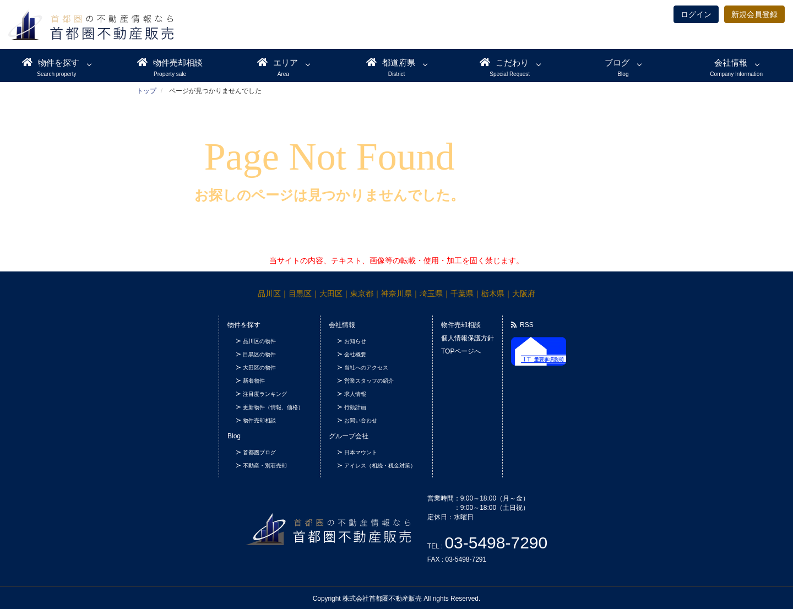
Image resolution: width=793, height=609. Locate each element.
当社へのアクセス (366, 368)
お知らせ (355, 341)
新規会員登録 (754, 14)
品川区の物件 (259, 341)
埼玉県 (431, 293)
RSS (522, 325)
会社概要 (355, 354)
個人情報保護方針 (467, 338)
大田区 (331, 293)
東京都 (361, 293)
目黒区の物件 (259, 354)
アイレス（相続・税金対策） (380, 466)
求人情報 (355, 394)
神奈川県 (396, 293)
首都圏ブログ (259, 452)
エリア (277, 62)
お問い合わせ (360, 420)
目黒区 (300, 293)
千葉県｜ (465, 293)
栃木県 (492, 293)
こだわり (504, 62)
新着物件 (254, 381)
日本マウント (360, 452)
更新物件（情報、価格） (273, 407)
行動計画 (355, 407)
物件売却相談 (170, 62)
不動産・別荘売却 (265, 466)
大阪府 (523, 293)
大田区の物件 (259, 368)
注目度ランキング (265, 394)
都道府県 (390, 62)
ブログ (617, 62)
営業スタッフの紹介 (369, 381)
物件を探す (50, 62)
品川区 (269, 293)
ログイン (696, 14)
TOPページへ (461, 351)
